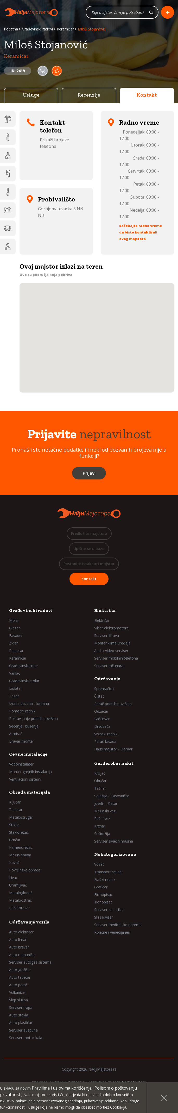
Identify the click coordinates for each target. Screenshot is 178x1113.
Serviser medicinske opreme (118, 924)
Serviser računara (108, 665)
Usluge (31, 95)
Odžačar (101, 711)
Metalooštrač (20, 900)
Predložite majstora (89, 533)
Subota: (137, 197)
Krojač (99, 773)
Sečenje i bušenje (24, 726)
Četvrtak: (136, 171)
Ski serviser (103, 917)
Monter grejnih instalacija (30, 771)
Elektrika (105, 610)
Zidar (13, 643)
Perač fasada (105, 741)
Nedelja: (137, 210)
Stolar (14, 824)
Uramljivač (18, 885)
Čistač (99, 696)
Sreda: (139, 158)
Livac (13, 877)
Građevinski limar (23, 665)
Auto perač (18, 984)
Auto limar (18, 939)
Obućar (100, 780)
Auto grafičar (20, 969)
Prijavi (89, 473)
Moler (14, 620)
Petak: (139, 184)
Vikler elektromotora (111, 627)
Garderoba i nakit (114, 763)
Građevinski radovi (37, 29)
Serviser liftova (106, 635)
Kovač (14, 862)
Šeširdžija (102, 833)
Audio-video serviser (111, 650)
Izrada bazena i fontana (29, 703)
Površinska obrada (24, 870)
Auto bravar (19, 947)
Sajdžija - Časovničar (111, 795)
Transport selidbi (108, 871)
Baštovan (102, 718)
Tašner (100, 788)
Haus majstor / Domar (113, 749)
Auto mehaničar (22, 954)
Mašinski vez (105, 810)
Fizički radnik (104, 879)
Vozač (99, 864)
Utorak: (138, 145)
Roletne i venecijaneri (112, 932)
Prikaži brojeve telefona (54, 143)
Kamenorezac (21, 847)
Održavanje (107, 678)
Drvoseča (102, 726)
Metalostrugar (21, 817)
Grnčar (14, 839)
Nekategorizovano (115, 854)
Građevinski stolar (24, 680)
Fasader (16, 635)
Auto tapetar (19, 977)
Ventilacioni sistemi (25, 779)
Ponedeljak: (134, 132)
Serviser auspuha (23, 1030)
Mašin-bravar (20, 854)
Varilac (14, 673)
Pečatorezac (19, 907)
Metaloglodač (20, 892)
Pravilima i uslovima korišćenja (62, 1088)
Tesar (14, 695)
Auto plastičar (20, 1022)
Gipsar (14, 627)
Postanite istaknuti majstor (89, 563)
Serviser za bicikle (109, 909)
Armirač (15, 733)
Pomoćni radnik (22, 711)
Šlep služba (18, 999)
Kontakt (147, 95)
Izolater (15, 688)
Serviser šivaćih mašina (113, 841)
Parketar (16, 650)
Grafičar (100, 886)
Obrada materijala (29, 792)
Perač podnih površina (113, 703)
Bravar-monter (21, 741)
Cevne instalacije (28, 754)
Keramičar (65, 29)
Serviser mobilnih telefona (116, 658)
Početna (11, 29)
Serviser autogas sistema (30, 962)
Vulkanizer (17, 992)
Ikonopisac (103, 902)
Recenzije (89, 95)
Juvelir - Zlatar (105, 803)
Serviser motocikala (25, 1037)
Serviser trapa (20, 1007)
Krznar (99, 826)
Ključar (15, 802)
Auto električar (21, 931)
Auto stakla (18, 1015)
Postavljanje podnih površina (33, 718)
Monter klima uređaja (112, 643)
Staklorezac (19, 832)
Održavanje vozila (29, 922)
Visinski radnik (105, 733)
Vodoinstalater (21, 764)
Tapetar (15, 809)
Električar (102, 620)
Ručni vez (102, 818)
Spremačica (104, 688)
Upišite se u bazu (89, 548)
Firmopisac (103, 894)
